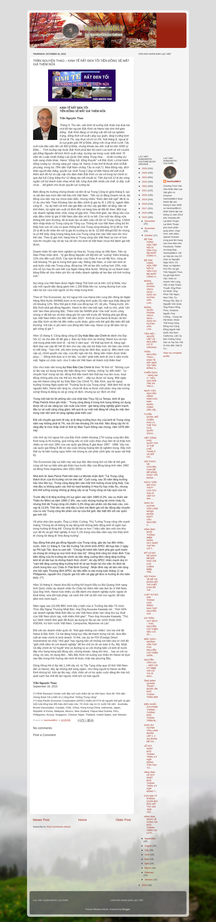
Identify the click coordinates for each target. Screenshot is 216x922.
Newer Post (41, 820)
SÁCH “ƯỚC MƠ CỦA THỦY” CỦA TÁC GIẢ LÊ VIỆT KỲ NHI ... (150, 490)
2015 (145, 217)
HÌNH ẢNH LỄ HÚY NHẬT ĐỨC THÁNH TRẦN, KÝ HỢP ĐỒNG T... (150, 782)
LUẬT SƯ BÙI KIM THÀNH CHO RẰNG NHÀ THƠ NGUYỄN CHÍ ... (151, 604)
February (149, 872)
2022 (145, 186)
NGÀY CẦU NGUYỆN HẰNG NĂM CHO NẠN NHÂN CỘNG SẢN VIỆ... (150, 400)
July (147, 850)
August (148, 846)
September (150, 838)
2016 (145, 213)
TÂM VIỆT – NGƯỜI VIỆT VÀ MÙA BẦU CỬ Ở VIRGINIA (150, 340)
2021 (145, 190)
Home (82, 820)
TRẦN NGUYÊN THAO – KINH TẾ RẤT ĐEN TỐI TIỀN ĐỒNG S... (151, 359)
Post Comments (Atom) (59, 826)
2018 (145, 204)
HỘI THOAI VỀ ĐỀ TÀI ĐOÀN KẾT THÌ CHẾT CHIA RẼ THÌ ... (151, 583)
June (147, 854)
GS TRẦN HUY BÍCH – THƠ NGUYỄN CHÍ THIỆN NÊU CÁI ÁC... (151, 626)
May (147, 859)
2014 (145, 885)
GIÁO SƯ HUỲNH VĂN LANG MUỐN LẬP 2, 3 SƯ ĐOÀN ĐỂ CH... (151, 733)
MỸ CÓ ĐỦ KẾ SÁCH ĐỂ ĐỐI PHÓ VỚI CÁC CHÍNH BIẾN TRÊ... (150, 562)
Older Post (123, 820)
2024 (145, 177)
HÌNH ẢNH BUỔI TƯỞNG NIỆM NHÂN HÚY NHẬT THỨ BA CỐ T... (151, 539)
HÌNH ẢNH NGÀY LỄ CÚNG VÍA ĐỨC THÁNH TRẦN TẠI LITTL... (151, 824)
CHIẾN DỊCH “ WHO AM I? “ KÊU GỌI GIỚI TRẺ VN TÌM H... (151, 379)
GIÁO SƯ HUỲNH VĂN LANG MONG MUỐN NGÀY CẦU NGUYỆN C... (151, 514)
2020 (145, 195)
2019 (145, 199)
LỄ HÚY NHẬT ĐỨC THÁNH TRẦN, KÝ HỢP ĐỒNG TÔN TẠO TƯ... (150, 757)
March (148, 868)
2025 (145, 173)
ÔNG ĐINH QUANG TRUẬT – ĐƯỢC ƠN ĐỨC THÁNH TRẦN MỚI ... (151, 690)
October (149, 235)
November (150, 228)
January (149, 879)
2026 (145, 168)
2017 (145, 208)
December (150, 221)
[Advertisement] (148, 129)
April (147, 863)
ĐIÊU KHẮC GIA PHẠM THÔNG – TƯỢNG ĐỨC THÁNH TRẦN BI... (151, 712)
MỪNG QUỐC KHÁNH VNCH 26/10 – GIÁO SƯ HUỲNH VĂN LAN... (150, 292)
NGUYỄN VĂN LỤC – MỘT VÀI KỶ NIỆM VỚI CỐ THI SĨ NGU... (151, 667)
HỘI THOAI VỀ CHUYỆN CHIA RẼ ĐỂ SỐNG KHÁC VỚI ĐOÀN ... (151, 469)
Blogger (126, 909)
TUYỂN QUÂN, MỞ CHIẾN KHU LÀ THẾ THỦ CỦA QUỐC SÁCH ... (151, 423)
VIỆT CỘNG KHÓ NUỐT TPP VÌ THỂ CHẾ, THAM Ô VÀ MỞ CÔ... (151, 447)
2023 (145, 181)
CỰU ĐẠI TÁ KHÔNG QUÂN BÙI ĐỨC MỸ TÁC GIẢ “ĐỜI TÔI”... (151, 804)
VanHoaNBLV (174, 181)
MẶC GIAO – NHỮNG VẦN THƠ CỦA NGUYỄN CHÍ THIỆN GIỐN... (151, 647)
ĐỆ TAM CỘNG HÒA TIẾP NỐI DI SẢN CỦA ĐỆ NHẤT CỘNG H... (151, 247)
